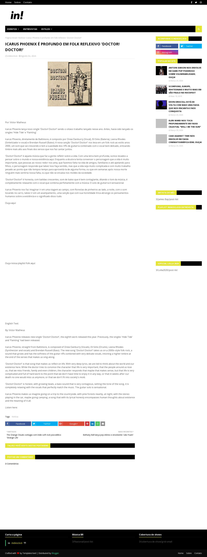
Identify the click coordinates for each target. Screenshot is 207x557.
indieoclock (12, 56)
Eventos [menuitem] (12, 29)
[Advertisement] (179, 168)
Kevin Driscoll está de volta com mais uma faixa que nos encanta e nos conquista (184, 106)
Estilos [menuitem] (45, 29)
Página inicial (11, 37)
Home (8, 2)
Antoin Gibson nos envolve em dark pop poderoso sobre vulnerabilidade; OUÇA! (185, 72)
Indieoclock (16, 543)
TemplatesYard (29, 553)
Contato (27, 2)
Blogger (55, 553)
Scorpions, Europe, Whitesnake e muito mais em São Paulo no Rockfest (185, 89)
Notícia (21, 37)
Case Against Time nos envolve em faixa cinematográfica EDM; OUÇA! (185, 139)
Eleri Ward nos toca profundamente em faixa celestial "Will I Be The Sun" (185, 123)
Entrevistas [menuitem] (30, 29)
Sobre (17, 2)
